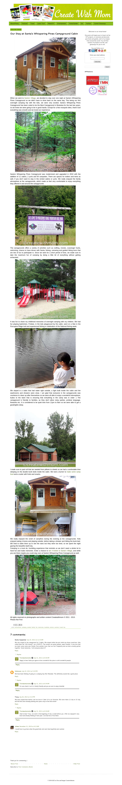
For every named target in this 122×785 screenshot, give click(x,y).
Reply (16, 651)
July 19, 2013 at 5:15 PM (30, 671)
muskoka (46, 627)
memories (41, 627)
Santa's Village (30, 98)
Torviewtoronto (25, 658)
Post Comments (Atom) (25, 767)
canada (29, 627)
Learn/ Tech (41, 24)
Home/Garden (73, 24)
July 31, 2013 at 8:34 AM (41, 684)
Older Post (76, 764)
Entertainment (61, 24)
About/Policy (14, 24)
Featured (24, 24)
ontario (52, 627)
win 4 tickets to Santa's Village (60, 551)
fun (36, 627)
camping (24, 627)
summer (56, 627)
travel (61, 627)
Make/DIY (51, 24)
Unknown (18, 671)
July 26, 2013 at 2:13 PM (27, 697)
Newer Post (14, 764)
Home (45, 764)
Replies (19, 654)
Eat (82, 24)
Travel (32, 24)
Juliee (17, 726)
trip (64, 627)
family (33, 627)
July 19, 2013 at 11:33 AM (35, 640)
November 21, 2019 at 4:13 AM (29, 726)
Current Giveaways (100, 24)
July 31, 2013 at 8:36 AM (41, 658)
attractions (18, 627)
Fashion (88, 24)
